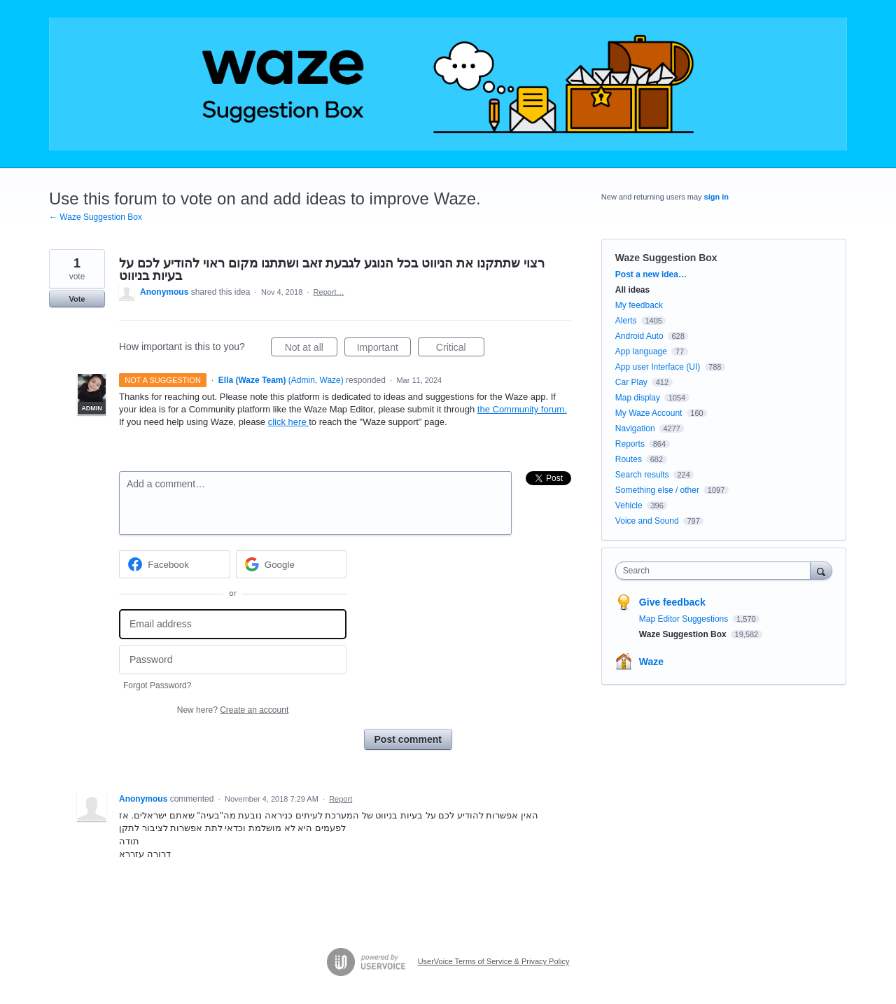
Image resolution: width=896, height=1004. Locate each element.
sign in (716, 197)
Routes (628, 459)
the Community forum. (522, 409)
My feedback (639, 305)
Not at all (311, 349)
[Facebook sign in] (174, 564)
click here (288, 422)
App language (641, 351)
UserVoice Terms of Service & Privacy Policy (494, 961)
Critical (460, 349)
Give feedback (672, 602)
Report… (329, 292)
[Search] (821, 570)
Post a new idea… (651, 274)
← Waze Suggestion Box (95, 217)
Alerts (626, 321)
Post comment (408, 739)
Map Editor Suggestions (685, 619)
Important (384, 349)
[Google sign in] (291, 564)
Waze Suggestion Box (666, 257)
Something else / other (657, 490)
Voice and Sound (647, 521)
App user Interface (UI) (657, 367)
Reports (630, 444)
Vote (77, 299)
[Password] (232, 660)
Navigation (635, 428)
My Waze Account (648, 413)
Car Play (631, 382)
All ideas (632, 290)
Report (340, 799)
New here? (232, 710)
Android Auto (639, 336)
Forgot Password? (157, 685)
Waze (651, 661)
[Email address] (232, 624)
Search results (642, 475)
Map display (637, 398)
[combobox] (716, 571)
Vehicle (629, 505)
